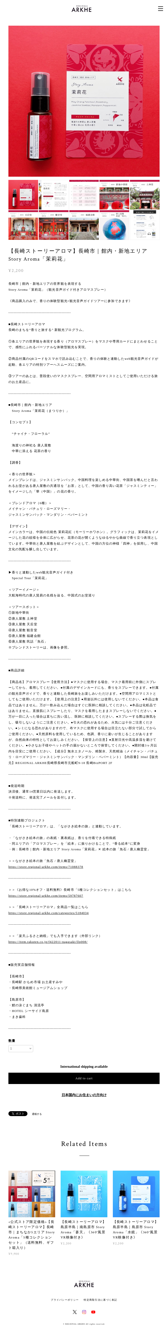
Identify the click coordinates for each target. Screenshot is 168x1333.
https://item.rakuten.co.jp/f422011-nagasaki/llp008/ (48, 942)
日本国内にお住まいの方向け (84, 1095)
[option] (84, 101)
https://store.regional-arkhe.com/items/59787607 (45, 895)
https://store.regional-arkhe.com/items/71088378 (45, 867)
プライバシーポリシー (65, 1299)
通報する (37, 1114)
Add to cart (84, 1078)
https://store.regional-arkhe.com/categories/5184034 (48, 913)
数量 (11, 1041)
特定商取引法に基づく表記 (100, 1299)
